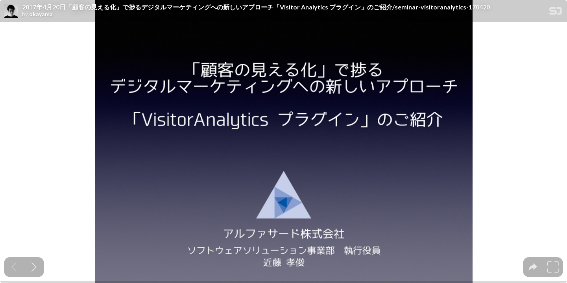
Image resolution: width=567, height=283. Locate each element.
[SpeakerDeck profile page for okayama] (11, 11)
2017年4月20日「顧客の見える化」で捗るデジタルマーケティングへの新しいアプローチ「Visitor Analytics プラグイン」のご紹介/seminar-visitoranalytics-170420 (256, 7)
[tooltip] (533, 267)
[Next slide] (34, 267)
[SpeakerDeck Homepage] (555, 12)
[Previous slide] (14, 267)
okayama (41, 14)
